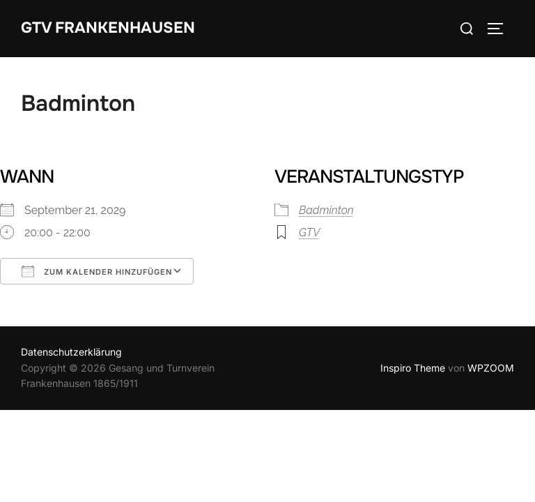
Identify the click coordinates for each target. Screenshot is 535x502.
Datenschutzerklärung (71, 352)
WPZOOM (490, 368)
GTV (309, 232)
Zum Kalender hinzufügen (97, 271)
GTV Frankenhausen (108, 28)
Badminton (326, 210)
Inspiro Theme (412, 368)
